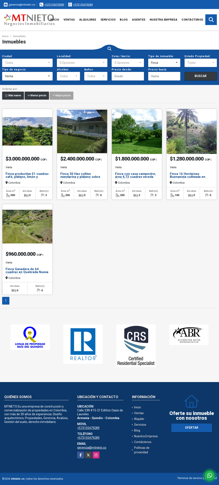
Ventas (69, 19)
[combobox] (27, 63)
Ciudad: (7, 56)
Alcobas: (63, 69)
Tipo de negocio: (14, 69)
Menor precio (36, 95)
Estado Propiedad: (197, 56)
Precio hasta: (157, 69)
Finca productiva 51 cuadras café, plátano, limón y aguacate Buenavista (27, 177)
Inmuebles (19, 36)
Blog (124, 19)
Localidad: (64, 56)
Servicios (108, 19)
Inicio (54, 19)
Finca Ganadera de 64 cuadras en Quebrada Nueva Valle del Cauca (27, 272)
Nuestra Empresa (164, 19)
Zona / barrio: (121, 56)
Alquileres (87, 19)
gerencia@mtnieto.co (91, 447)
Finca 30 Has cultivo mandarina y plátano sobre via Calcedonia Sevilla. (80, 177)
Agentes (138, 19)
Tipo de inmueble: (161, 56)
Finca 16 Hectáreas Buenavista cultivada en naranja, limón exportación (190, 177)
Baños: (89, 69)
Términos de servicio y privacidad (197, 478)
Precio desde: (122, 69)
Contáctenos (192, 19)
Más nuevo (13, 95)
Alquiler (139, 419)
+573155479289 (54, 4)
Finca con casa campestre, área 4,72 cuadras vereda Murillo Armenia (135, 177)
